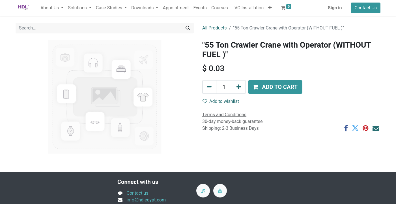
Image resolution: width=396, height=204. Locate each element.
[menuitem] (175, 8)
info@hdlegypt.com (146, 200)
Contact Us (365, 7)
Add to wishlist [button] (221, 101)
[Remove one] (209, 87)
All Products (214, 28)
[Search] (188, 28)
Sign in (335, 7)
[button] (270, 8)
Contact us (137, 193)
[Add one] (239, 87)
